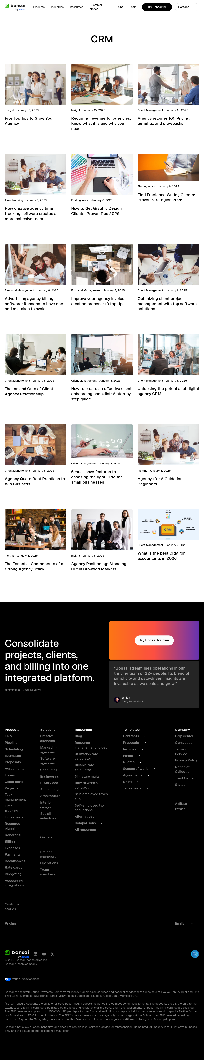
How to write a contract (86, 785)
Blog (78, 736)
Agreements (14, 768)
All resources (85, 829)
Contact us (183, 742)
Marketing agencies (48, 749)
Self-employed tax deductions (89, 807)
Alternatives (84, 816)
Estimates (13, 756)
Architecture (50, 796)
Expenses (12, 848)
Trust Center (185, 778)
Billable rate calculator (84, 767)
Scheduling (14, 749)
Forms (10, 775)
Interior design (46, 804)
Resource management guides (91, 745)
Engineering (49, 776)
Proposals (13, 762)
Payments (13, 854)
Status (180, 784)
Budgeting (13, 874)
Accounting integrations (14, 883)
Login (133, 7)
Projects (11, 788)
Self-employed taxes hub (91, 796)
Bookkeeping (15, 861)
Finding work (80, 200)
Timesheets (14, 817)
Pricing (119, 7)
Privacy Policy (186, 760)
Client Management (150, 110)
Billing (10, 841)
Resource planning (12, 826)
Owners (46, 837)
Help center (184, 736)
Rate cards (13, 867)
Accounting (49, 789)
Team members (47, 871)
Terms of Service (182, 751)
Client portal (15, 782)
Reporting (13, 835)
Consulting (48, 770)
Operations (49, 863)
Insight (9, 110)
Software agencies (47, 760)
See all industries (48, 816)
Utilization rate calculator (86, 756)
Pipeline (11, 742)
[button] (39, 7)
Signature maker (88, 776)
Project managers (48, 854)
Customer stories (96, 7)
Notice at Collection (183, 769)
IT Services (49, 783)
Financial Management (19, 290)
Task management (15, 797)
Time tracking (14, 200)
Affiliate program (181, 805)
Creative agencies (47, 738)
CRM (9, 736)
